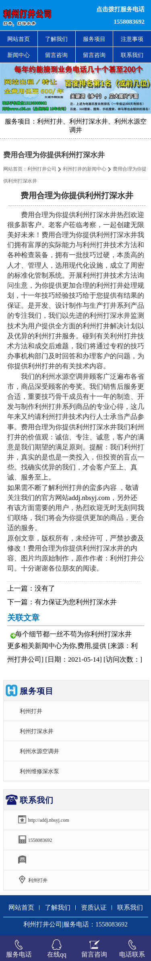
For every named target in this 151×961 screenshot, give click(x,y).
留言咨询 (56, 55)
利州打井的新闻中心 (84, 169)
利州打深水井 (37, 731)
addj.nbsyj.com (89, 498)
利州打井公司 (41, 169)
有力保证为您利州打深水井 (76, 602)
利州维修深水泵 (39, 771)
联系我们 (132, 55)
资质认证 (94, 907)
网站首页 (18, 39)
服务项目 (94, 39)
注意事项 (132, 39)
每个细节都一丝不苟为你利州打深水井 (73, 634)
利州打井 (31, 711)
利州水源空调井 (39, 751)
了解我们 (56, 39)
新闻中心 (18, 55)
